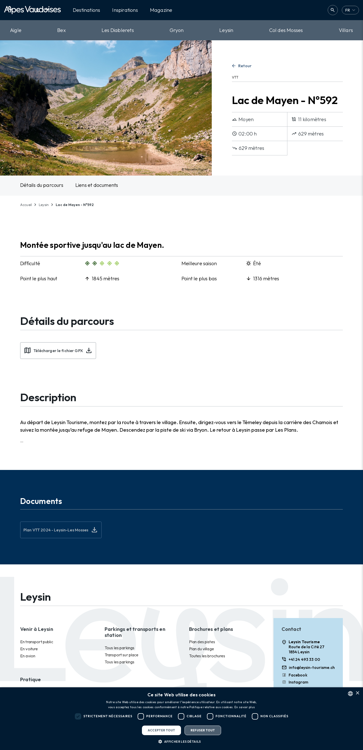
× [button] (357, 693)
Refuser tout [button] (203, 730)
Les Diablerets (118, 30)
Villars (346, 30)
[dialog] (181, 718)
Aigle (15, 30)
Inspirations (125, 10)
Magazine (161, 10)
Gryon (177, 30)
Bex (61, 30)
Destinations (86, 10)
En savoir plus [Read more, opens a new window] (244, 707)
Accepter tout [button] (161, 730)
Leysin (226, 30)
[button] (181, 741)
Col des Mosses (286, 30)
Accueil (26, 204)
